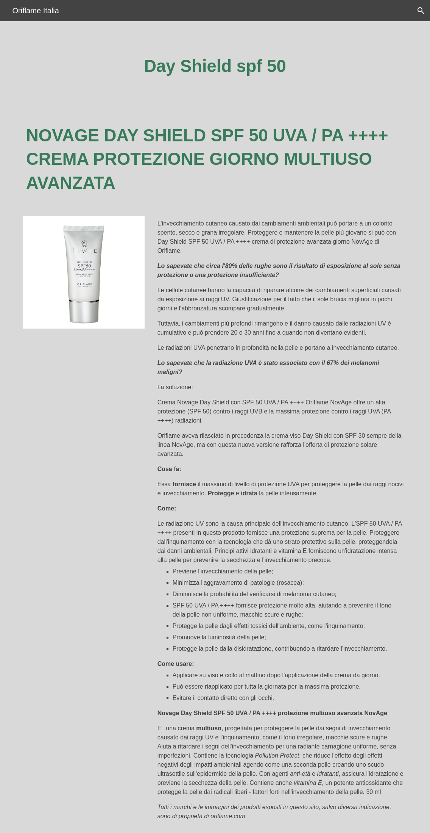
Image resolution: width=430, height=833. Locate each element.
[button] (421, 11)
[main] (215, 66)
